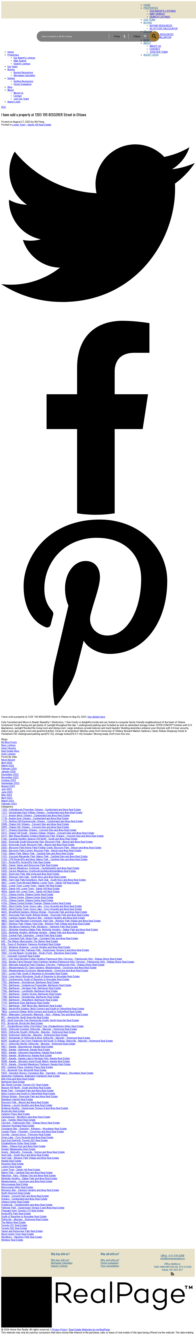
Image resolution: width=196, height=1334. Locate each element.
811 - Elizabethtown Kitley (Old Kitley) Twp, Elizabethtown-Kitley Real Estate (42, 1026)
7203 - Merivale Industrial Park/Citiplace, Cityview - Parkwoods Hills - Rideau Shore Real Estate (53, 964)
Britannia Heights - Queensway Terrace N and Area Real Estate (34, 1108)
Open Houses (8, 748)
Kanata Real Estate (11, 1160)
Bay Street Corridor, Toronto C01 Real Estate (25, 1084)
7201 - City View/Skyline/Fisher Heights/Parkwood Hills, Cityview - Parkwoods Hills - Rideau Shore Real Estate (61, 958)
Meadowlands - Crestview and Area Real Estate (26, 1181)
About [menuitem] (10, 90)
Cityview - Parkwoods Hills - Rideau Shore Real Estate (30, 1122)
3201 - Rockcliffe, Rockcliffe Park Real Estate (26, 862)
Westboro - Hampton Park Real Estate (21, 1237)
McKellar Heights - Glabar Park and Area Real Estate (29, 1178)
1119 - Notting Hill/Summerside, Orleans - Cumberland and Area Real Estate (42, 821)
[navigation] (98, 77)
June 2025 (7, 792)
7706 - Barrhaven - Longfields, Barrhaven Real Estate (29, 991)
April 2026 (6, 762)
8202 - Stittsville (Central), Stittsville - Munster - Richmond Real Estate (39, 1029)
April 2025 (6, 797)
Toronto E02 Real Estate (14, 1228)
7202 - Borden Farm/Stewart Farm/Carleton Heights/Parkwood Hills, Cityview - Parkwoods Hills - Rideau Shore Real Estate (67, 961)
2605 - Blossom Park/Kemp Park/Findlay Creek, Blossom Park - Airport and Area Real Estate (51, 847)
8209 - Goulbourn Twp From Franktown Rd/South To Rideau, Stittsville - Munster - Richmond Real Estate (57, 1040)
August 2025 (8, 786)
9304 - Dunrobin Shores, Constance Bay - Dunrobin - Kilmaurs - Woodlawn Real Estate (47, 1073)
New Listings (8, 745)
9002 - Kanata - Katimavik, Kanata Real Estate (25, 1049)
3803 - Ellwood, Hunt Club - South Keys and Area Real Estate (33, 876)
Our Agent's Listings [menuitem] (163, 11)
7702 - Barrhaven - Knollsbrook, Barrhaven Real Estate (30, 982)
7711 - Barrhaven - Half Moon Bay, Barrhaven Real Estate (31, 1005)
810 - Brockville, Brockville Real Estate (22, 1023)
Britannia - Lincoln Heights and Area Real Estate (26, 1105)
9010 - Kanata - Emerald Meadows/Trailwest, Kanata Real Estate (36, 1064)
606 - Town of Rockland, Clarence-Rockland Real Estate (31, 944)
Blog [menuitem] (9, 87)
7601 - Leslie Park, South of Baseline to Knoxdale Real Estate (34, 973)
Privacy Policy (59, 1329)
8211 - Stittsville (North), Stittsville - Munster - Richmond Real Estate (38, 1043)
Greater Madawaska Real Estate (18, 1149)
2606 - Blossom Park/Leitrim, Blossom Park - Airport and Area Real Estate (41, 850)
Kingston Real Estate (12, 1163)
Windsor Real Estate (12, 1239)
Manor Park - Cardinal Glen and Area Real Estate (27, 1172)
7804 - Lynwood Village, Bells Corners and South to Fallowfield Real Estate (41, 1011)
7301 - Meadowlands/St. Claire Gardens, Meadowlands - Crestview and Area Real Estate (49, 967)
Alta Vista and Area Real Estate (17, 1078)
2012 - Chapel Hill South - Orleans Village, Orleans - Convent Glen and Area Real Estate (47, 833)
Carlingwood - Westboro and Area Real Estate (25, 1117)
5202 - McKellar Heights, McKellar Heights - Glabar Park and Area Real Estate (43, 932)
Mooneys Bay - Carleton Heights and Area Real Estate (30, 1190)
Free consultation (110, 1266)
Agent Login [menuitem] (150, 54)
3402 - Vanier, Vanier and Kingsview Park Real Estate (29, 865)
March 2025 (7, 800)
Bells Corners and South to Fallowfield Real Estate (28, 1093)
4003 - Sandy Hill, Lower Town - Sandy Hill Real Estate (30, 888)
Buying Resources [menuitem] (23, 72)
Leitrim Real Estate (11, 1166)
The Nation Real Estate (13, 1222)
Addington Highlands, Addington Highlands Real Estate (30, 1076)
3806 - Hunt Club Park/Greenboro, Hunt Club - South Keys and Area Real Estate (43, 879)
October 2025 (8, 780)
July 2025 (6, 789)
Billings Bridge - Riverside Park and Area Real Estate (29, 1096)
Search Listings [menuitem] (160, 16)
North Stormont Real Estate (15, 1193)
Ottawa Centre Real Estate (15, 1201)
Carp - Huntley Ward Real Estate (18, 1119)
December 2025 (10, 774)
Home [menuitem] (146, 5)
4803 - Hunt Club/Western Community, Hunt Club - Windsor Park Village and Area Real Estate (51, 920)
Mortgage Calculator (62, 1263)
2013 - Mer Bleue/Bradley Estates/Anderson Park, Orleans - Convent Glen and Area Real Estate (52, 835)
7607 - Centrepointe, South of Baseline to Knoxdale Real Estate (35, 979)
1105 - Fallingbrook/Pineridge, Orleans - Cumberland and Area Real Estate (41, 809)
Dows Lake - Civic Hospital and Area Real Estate (27, 1137)
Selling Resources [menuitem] (23, 81)
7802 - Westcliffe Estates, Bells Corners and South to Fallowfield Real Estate (42, 1008)
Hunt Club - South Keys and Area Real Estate (25, 1155)
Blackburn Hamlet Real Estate (17, 1099)
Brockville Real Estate (13, 1111)
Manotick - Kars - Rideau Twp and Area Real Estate (28, 1175)
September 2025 (10, 783)
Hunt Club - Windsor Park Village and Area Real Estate (30, 1158)
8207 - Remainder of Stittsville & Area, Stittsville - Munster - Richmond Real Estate (45, 1037)
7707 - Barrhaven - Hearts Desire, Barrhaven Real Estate (31, 994)
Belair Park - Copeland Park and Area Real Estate (27, 1090)
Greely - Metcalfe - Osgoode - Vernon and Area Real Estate (33, 1152)
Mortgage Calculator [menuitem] (24, 75)
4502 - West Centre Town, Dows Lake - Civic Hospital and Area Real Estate (41, 906)
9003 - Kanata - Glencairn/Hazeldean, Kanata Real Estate (31, 1052)
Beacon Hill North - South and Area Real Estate (26, 1087)
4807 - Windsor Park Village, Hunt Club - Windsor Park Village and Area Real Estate (45, 923)
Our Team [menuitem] (12, 66)
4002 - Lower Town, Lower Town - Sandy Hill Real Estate (31, 885)
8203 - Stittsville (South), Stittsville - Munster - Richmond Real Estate (38, 1032)
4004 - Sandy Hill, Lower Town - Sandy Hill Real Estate (30, 891)
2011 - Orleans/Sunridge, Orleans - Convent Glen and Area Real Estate (38, 830)
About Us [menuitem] (18, 93)
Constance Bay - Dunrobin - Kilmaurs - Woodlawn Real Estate (34, 1128)
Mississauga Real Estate (14, 1184)
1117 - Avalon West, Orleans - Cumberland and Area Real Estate (35, 815)
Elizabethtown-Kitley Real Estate (18, 1143)
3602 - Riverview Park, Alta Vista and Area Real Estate (30, 874)
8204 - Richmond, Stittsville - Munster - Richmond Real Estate (34, 1035)
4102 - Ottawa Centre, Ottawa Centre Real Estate (27, 897)
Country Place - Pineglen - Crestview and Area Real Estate (32, 1131)
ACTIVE (155, 28)
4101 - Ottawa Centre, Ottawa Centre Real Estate (27, 894)
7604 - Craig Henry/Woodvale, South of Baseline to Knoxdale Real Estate (40, 976)
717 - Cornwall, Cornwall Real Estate (20, 956)
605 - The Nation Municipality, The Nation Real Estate (29, 941)
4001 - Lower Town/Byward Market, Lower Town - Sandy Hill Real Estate (40, 882)
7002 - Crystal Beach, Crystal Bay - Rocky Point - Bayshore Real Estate (39, 953)
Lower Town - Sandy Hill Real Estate (31, 124)
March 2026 (7, 765)
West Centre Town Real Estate (17, 1234)
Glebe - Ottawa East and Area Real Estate (23, 1146)
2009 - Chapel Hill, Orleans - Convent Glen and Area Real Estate (35, 827)
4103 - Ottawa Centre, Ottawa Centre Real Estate (27, 900)
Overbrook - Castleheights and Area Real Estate (26, 1204)
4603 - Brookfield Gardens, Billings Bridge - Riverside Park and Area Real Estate (44, 912)
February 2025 (9, 803)
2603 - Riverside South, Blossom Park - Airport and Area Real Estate (38, 844)
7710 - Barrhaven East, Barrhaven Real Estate (25, 1002)
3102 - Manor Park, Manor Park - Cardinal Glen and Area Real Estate (37, 853)
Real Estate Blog (10, 751)
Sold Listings (8, 754)
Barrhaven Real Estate (13, 1081)
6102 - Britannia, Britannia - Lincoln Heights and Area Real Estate (35, 947)
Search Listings (59, 1266)
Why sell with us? (110, 1260)
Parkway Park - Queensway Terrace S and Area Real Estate (32, 1207)
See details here (96, 716)
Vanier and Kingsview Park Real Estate (22, 1231)
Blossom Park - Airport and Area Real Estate (25, 1102)
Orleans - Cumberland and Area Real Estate (24, 1198)
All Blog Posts (9, 742)
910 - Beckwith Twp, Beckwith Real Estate (23, 1070)
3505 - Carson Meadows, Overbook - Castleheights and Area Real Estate (40, 868)
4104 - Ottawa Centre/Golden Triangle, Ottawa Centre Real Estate (36, 903)
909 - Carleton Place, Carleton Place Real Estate (27, 1067)
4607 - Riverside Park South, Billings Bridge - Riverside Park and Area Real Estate (45, 915)
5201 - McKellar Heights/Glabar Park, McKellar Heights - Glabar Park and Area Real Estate (49, 929)
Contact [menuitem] (155, 49)
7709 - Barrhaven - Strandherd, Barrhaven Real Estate (29, 999)
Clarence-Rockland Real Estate (17, 1125)
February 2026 (9, 768)
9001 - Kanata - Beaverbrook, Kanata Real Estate (27, 1046)
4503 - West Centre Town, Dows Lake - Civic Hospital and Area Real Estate (41, 909)
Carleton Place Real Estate (15, 1114)
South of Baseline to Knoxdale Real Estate (24, 1216)
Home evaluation (110, 1263)
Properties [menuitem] (150, 8)
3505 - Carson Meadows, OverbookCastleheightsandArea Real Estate (38, 871)
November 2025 (10, 777)
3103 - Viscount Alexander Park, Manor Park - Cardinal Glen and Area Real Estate (44, 856)
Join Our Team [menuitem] (159, 52)
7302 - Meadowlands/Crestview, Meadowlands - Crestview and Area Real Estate (44, 970)
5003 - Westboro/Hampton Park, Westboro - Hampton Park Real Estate (39, 926)
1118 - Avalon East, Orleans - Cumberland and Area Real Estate (35, 818)
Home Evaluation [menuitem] (23, 84)
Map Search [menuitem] (157, 13)
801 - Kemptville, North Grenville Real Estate (25, 1017)
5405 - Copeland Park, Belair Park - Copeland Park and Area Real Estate (39, 938)
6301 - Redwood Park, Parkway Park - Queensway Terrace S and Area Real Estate (45, 950)
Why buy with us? (60, 1260)
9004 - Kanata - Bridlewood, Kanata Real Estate (26, 1055)
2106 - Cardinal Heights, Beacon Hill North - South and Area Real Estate (39, 838)
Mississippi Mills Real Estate (17, 1187)
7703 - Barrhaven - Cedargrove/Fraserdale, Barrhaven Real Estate (36, 985)
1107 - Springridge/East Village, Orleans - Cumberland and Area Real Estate (41, 812)
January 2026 (8, 771)
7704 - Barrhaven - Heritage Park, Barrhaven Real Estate (31, 988)
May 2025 (6, 794)
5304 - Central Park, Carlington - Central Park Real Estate (31, 935)
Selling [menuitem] (11, 78)
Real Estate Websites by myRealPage (89, 1329)
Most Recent (8, 759)
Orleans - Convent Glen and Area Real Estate (25, 1196)
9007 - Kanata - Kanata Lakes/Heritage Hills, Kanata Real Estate (35, 1058)
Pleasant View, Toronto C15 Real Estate (22, 1210)
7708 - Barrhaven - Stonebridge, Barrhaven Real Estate (30, 996)
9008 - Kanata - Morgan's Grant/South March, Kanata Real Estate (35, 1061)
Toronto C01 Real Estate (14, 1225)
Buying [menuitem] (11, 69)
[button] (172, 1275)
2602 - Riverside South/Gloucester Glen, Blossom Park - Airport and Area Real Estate (47, 841)
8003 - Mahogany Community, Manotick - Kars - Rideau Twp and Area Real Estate (44, 1014)
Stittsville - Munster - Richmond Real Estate (24, 1219)
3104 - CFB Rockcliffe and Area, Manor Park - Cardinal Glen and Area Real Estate (44, 859)
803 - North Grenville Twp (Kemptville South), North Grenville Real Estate (40, 1020)
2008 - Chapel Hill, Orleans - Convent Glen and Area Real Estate (35, 824)
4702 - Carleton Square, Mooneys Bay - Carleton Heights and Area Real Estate (43, 917)
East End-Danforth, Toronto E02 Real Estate (24, 1140)
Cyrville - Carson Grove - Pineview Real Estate (26, 1134)
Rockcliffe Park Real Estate (16, 1213)
